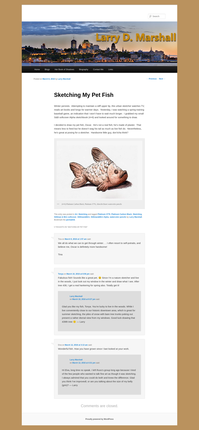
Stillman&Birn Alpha (100, 217)
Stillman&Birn (83, 217)
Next (162, 79)
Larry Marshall (64, 79)
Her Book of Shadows (64, 69)
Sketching (83, 214)
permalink (70, 220)
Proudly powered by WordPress (99, 419)
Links (110, 69)
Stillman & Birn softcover (65, 217)
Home (37, 69)
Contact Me (98, 69)
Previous (151, 79)
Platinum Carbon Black (121, 214)
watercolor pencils (118, 217)
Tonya (60, 274)
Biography (83, 69)
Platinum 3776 (104, 214)
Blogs (47, 69)
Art (76, 214)
